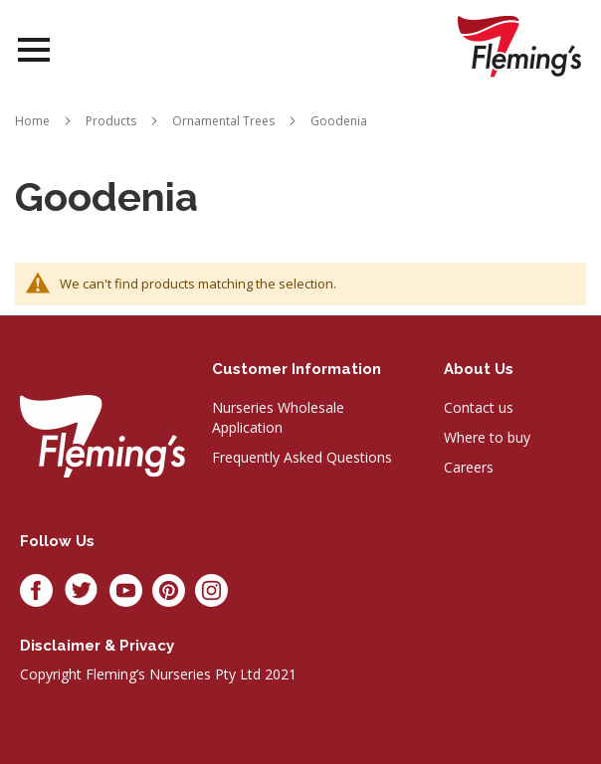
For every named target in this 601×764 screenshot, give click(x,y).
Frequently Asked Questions (302, 457)
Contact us (478, 407)
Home (32, 120)
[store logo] (519, 46)
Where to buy (487, 437)
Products (111, 120)
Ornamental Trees (223, 120)
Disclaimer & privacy (97, 646)
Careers (469, 467)
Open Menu (34, 50)
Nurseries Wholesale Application (278, 417)
